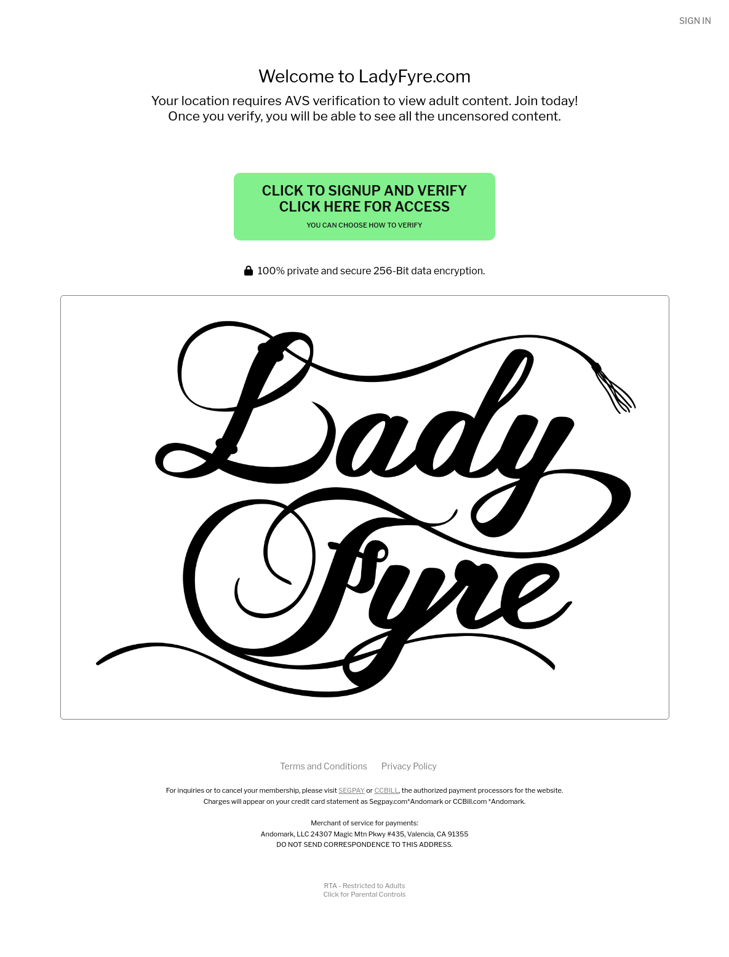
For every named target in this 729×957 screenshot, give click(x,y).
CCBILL (386, 790)
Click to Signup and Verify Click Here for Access (365, 206)
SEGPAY (351, 790)
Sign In (695, 20)
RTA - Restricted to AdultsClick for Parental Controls (365, 890)
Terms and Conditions (323, 766)
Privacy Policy (409, 766)
